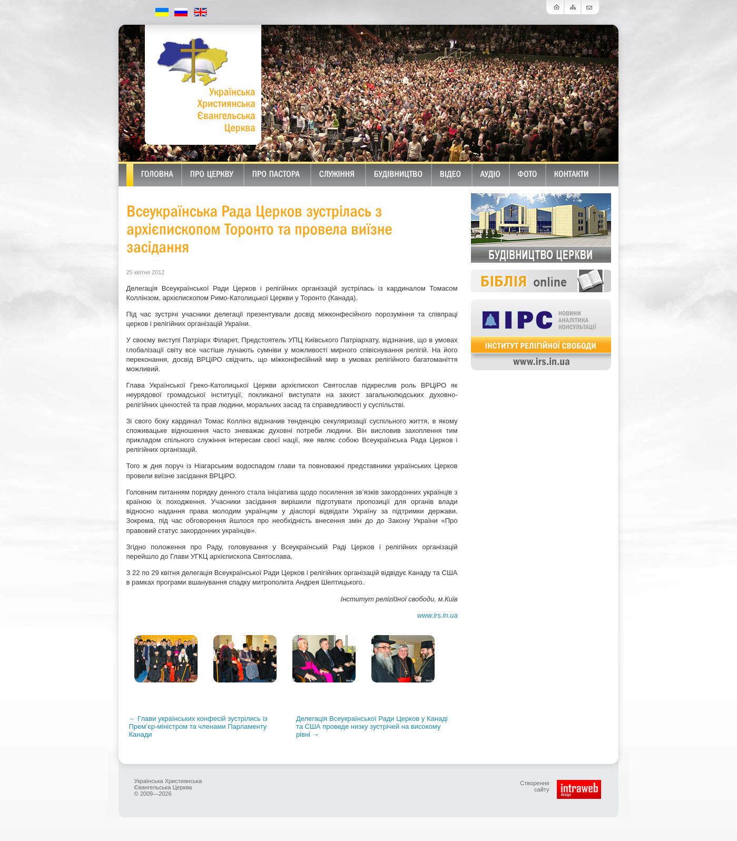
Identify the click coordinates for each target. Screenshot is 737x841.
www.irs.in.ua (437, 615)
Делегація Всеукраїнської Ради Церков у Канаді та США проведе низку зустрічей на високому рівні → (372, 726)
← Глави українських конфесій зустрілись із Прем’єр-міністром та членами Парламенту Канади (198, 726)
